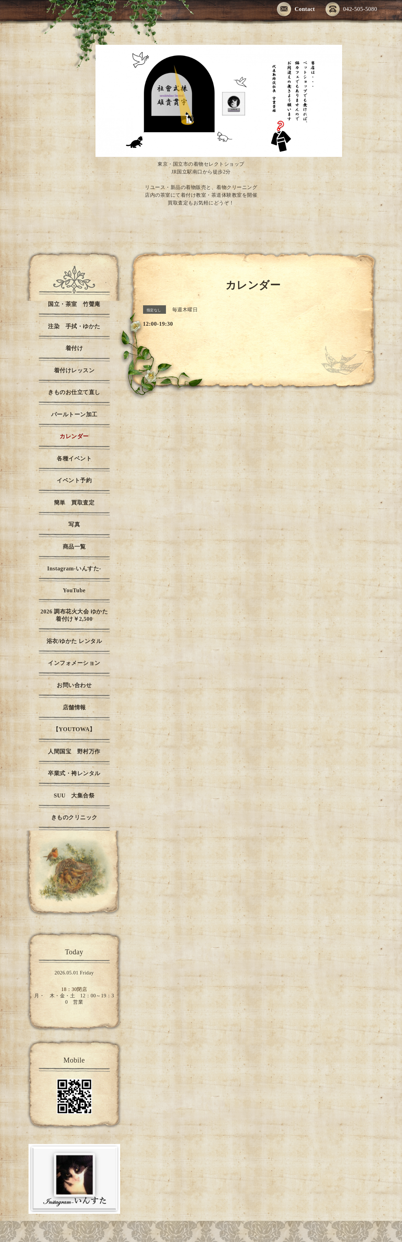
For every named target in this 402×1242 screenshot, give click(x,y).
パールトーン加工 (74, 414)
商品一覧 (74, 547)
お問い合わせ (74, 685)
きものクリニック (74, 817)
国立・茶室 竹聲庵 (74, 304)
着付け (74, 348)
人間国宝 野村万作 (77, 751)
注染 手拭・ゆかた (74, 326)
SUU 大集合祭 (74, 796)
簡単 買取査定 (74, 503)
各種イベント (74, 458)
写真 (74, 524)
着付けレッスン (74, 370)
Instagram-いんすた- (74, 568)
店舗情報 (74, 707)
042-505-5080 (351, 9)
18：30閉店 (74, 989)
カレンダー (74, 436)
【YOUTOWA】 (74, 729)
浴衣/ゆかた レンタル (74, 641)
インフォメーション (74, 663)
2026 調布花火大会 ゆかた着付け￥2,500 (74, 615)
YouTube (74, 590)
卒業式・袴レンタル (74, 773)
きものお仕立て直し (74, 392)
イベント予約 (74, 480)
